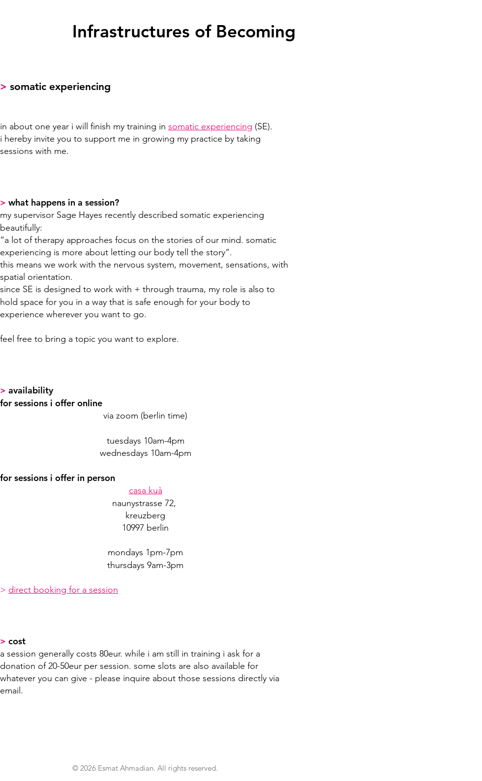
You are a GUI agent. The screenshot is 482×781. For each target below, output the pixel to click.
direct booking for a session (63, 589)
